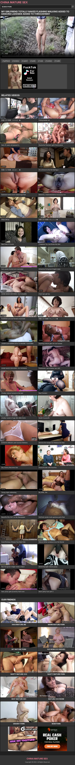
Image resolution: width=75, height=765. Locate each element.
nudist (58, 61)
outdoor (49, 61)
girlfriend (7, 61)
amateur (16, 61)
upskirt (25, 61)
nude (41, 61)
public (34, 61)
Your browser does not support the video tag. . (37, 37)
